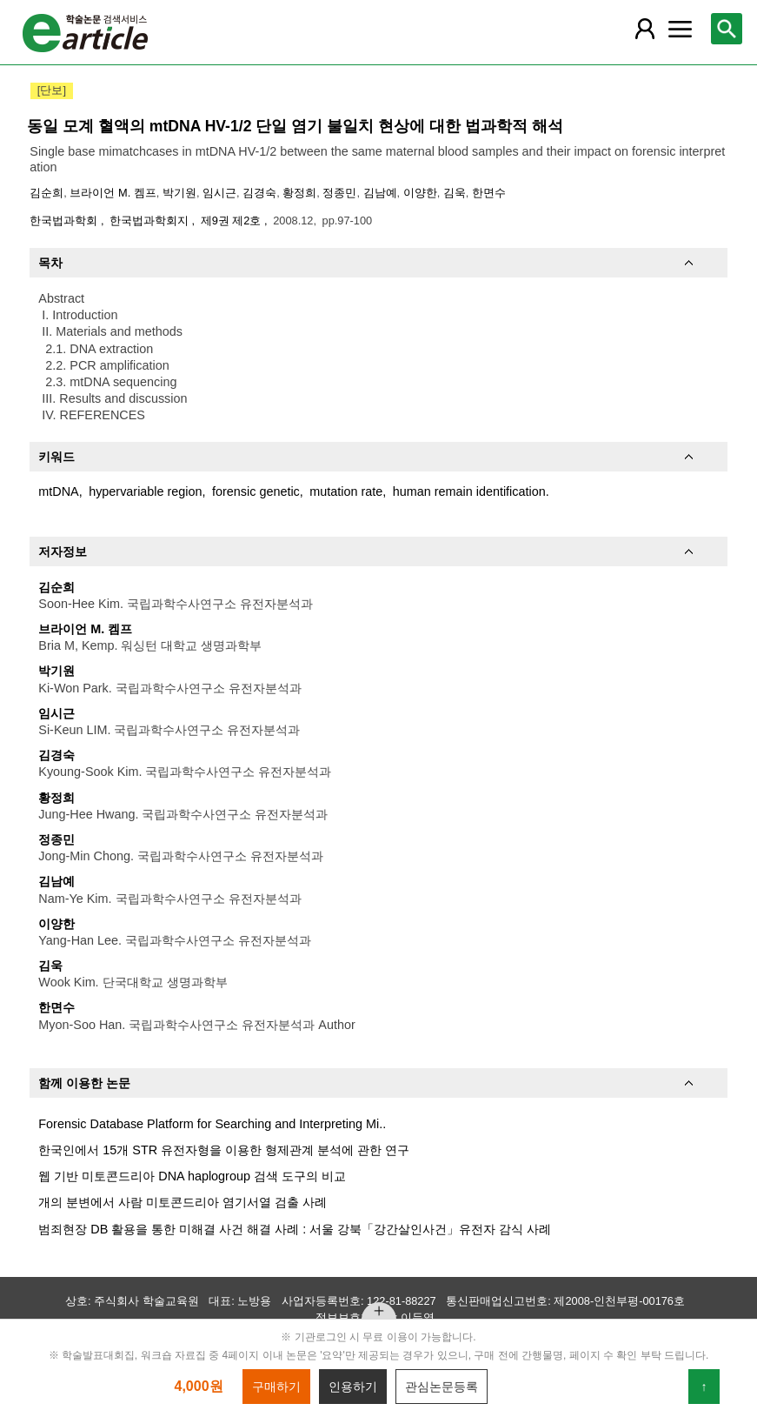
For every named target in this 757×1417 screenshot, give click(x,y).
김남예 (380, 192)
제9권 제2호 (232, 220)
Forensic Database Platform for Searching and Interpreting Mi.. (212, 1124)
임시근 (219, 192)
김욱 (454, 192)
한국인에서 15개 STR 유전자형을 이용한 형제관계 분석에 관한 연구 (223, 1150)
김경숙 (259, 192)
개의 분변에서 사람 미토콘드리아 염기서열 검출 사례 (182, 1202)
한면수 (489, 192)
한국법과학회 (65, 220)
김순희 (46, 192)
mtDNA (58, 491)
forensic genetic (256, 491)
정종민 (339, 192)
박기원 (179, 192)
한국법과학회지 (151, 220)
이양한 (420, 192)
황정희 (299, 192)
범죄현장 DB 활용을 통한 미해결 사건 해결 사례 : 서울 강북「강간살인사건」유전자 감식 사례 (294, 1229)
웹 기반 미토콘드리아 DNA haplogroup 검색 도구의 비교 (192, 1176)
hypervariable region (145, 491)
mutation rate (345, 491)
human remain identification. (471, 491)
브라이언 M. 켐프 (113, 192)
